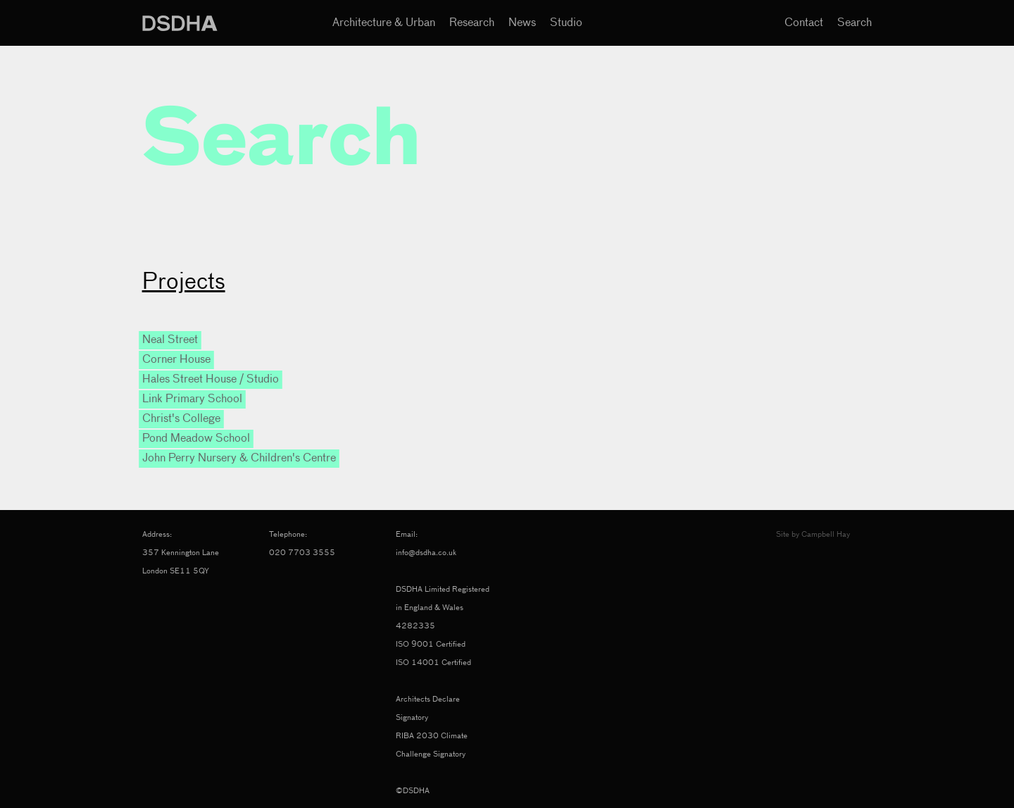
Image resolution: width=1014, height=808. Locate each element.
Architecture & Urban (383, 23)
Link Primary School (192, 399)
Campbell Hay (825, 534)
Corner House (176, 360)
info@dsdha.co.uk (426, 553)
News (522, 23)
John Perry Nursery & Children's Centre (239, 458)
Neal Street (170, 340)
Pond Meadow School (196, 439)
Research (471, 23)
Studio (566, 23)
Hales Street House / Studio (210, 379)
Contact (803, 23)
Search (854, 23)
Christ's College (181, 419)
